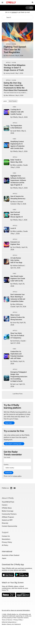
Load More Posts (17, 393)
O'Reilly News (7, 508)
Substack (14, 12)
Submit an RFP (7, 520)
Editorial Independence (9, 622)
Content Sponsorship (9, 526)
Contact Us (6, 536)
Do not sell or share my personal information (16, 610)
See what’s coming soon (13, 444)
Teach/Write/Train (8, 502)
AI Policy (5, 545)
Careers (4, 505)
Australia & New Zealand (10, 555)
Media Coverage (7, 511)
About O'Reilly (8, 498)
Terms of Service (7, 620)
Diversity (5, 523)
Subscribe (8, 472)
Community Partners (9, 514)
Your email (7, 457)
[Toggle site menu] (2, 2)
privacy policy (17, 476)
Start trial (8, 423)
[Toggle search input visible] (32, 2)
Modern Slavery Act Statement (11, 624)
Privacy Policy (7, 542)
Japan (4, 558)
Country (6, 464)
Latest (5, 101)
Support (5, 532)
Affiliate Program (8, 517)
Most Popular (13, 101)
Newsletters (6, 539)
